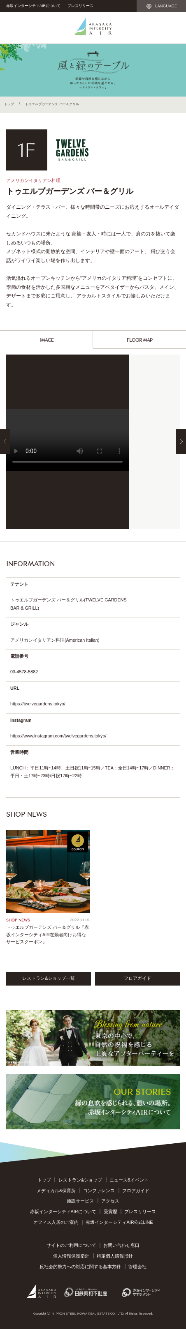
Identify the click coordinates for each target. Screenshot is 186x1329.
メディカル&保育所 (56, 1190)
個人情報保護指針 (71, 1255)
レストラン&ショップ (80, 1179)
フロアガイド (137, 978)
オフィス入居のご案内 (56, 1222)
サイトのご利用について (71, 1245)
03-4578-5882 (24, 671)
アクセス (110, 1200)
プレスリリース (80, 6)
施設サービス (80, 1200)
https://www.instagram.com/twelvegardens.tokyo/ (58, 735)
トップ (9, 104)
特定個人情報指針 (115, 1255)
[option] (93, 442)
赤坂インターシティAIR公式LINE (119, 1222)
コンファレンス (99, 1190)
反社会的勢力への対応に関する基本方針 (80, 1266)
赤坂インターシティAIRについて (33, 6)
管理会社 (137, 1266)
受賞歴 (110, 1211)
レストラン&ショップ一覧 (48, 978)
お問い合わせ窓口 (121, 1245)
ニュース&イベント (129, 1179)
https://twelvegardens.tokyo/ (37, 703)
